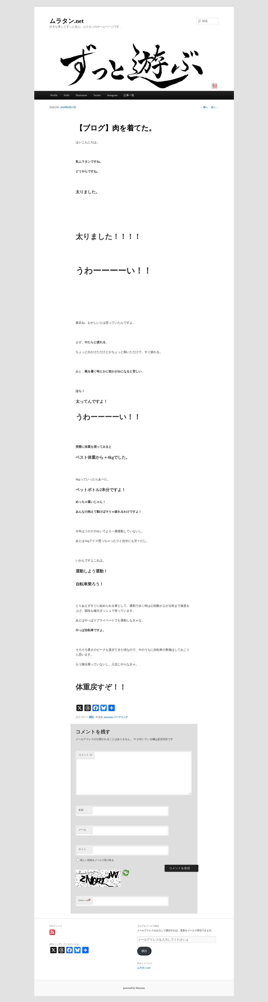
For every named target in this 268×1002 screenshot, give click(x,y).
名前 (81, 809)
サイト (82, 849)
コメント (85, 754)
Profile (53, 95)
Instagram (112, 95)
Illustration (81, 95)
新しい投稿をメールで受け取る (97, 860)
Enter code (84, 900)
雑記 (91, 717)
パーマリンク (121, 717)
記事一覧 (129, 95)
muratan (108, 717)
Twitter (97, 95)
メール (82, 829)
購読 (144, 950)
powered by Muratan (134, 988)
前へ (204, 107)
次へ (215, 107)
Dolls (66, 95)
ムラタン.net (66, 21)
